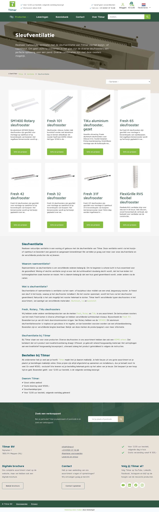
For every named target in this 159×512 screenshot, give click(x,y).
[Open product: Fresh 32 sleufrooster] (61, 177)
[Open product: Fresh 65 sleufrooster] (134, 104)
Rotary (85, 313)
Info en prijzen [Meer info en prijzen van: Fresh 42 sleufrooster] (20, 225)
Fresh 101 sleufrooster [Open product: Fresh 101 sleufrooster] (56, 123)
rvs (82, 301)
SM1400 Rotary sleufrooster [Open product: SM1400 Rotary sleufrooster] (23, 123)
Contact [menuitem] (80, 17)
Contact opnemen (73, 486)
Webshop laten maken (73, 510)
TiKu (94, 313)
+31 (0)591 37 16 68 (107, 8)
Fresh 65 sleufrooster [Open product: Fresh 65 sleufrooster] (129, 123)
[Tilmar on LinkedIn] (129, 485)
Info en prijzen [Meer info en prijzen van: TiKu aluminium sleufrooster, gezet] (93, 152)
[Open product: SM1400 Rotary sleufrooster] (25, 104)
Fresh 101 (126, 317)
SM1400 (102, 320)
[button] (144, 6)
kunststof (91, 301)
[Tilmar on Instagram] (142, 485)
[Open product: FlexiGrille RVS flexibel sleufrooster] (134, 177)
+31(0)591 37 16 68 (70, 450)
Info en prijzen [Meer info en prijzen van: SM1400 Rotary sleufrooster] (20, 152)
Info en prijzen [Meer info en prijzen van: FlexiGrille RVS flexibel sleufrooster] (129, 225)
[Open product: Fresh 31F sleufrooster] (97, 177)
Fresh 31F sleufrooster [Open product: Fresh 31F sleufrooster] (93, 196)
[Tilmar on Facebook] (136, 485)
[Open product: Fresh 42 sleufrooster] (25, 177)
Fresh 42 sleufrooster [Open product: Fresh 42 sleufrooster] (20, 196)
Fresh (79, 313)
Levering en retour (70, 457)
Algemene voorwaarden (72, 453)
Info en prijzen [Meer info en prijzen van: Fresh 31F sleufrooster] (93, 225)
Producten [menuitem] (21, 17)
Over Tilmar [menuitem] (98, 17)
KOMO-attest (120, 339)
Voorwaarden (21, 504)
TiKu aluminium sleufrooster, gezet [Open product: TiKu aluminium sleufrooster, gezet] (95, 125)
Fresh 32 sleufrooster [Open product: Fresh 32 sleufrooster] (56, 196)
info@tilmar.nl (68, 447)
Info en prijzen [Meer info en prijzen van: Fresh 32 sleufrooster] (56, 225)
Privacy (34, 504)
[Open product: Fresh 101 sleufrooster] (61, 104)
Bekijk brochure (13, 486)
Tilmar (61, 360)
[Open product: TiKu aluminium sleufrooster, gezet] (97, 104)
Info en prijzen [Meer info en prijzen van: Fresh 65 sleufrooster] (129, 152)
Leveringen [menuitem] (42, 17)
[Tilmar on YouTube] (123, 485)
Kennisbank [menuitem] (62, 17)
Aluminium (75, 301)
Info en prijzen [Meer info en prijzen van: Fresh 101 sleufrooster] (56, 152)
